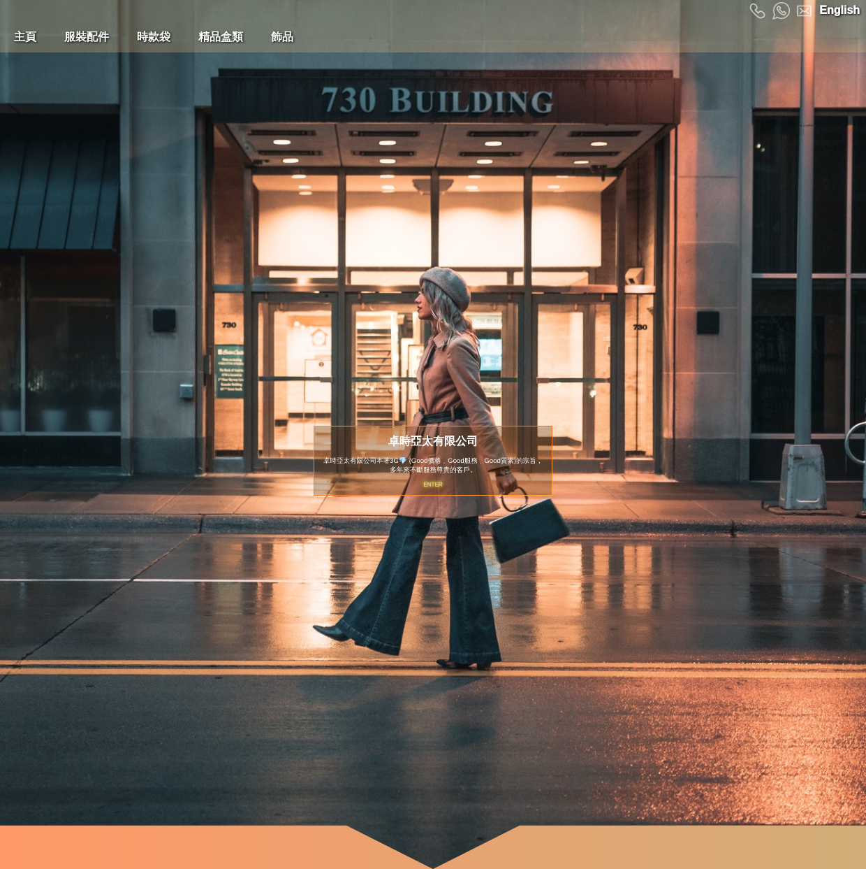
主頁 (25, 37)
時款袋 (153, 37)
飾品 (282, 37)
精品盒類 (220, 37)
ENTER (433, 481)
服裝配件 (86, 37)
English (839, 10)
